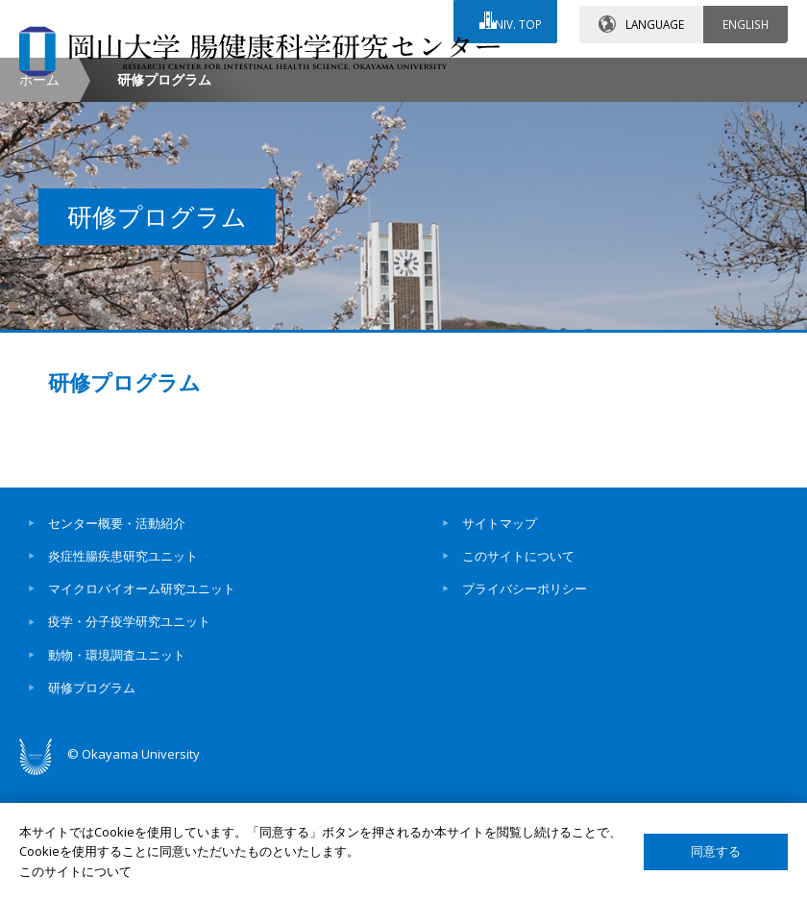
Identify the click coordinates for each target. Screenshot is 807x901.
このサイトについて (518, 677)
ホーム (39, 200)
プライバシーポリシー (524, 709)
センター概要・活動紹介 (116, 643)
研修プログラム (124, 506)
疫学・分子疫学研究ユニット (129, 742)
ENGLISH (745, 18)
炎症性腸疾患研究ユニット (123, 677)
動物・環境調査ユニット (116, 775)
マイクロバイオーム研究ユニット (141, 709)
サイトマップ (499, 643)
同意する (716, 851)
